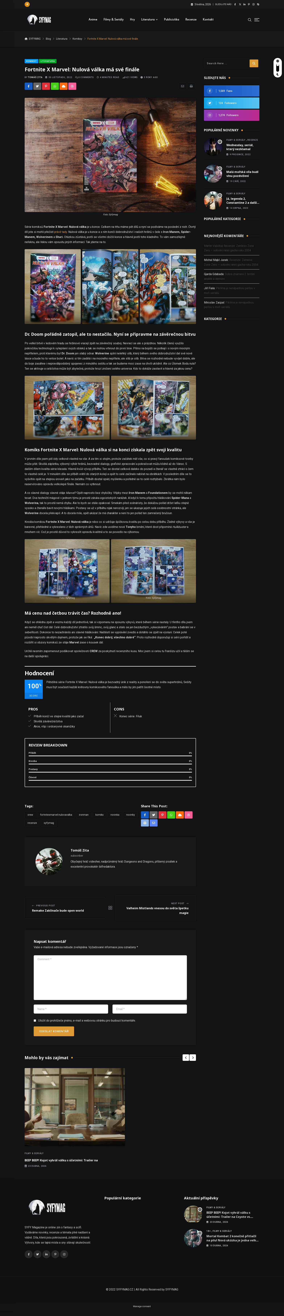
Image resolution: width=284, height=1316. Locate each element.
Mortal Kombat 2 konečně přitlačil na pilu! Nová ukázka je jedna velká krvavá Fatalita (232, 1246)
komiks (99, 817)
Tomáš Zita (35, 80)
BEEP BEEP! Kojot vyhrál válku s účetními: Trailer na (61, 1164)
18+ (208, 1237)
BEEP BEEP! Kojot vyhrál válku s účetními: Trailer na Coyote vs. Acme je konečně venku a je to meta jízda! (228, 1225)
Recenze (191, 19)
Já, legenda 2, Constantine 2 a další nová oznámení (241, 206)
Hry (132, 19)
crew (30, 817)
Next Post (177, 906)
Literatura (148, 19)
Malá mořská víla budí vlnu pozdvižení (242, 177)
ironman (84, 817)
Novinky (130, 817)
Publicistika (171, 19)
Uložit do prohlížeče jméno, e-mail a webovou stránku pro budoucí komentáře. (87, 1024)
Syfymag (49, 826)
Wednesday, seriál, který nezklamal (240, 150)
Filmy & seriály (113, 19)
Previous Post (45, 909)
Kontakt (208, 19)
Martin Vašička (213, 248)
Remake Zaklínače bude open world (58, 914)
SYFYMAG (171, 1295)
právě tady (60, 235)
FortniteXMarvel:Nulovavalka (56, 817)
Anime (93, 19)
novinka (114, 817)
